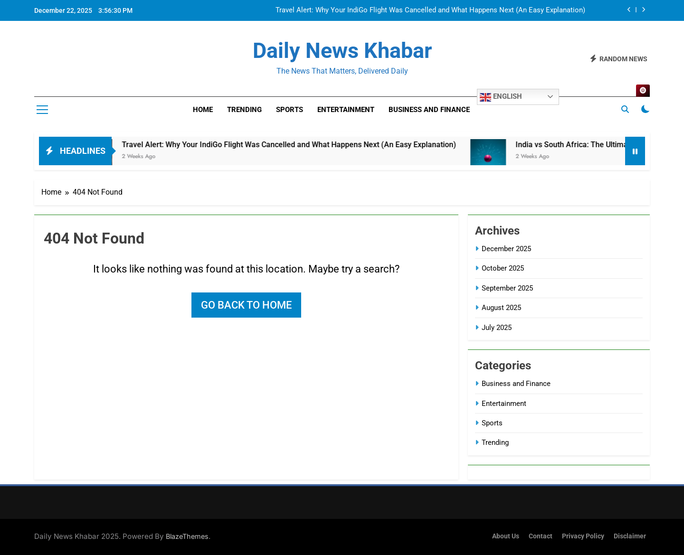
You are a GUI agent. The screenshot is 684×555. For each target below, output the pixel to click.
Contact (540, 536)
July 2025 (497, 327)
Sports (289, 109)
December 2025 (506, 249)
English (501, 97)
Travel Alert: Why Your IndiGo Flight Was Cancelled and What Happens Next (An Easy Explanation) (430, 10)
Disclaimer (630, 536)
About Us (505, 536)
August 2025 (501, 307)
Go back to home (246, 305)
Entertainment (345, 109)
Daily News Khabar (342, 50)
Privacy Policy (583, 536)
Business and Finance (429, 109)
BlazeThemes (187, 536)
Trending (244, 109)
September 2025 (507, 288)
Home (203, 109)
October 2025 (503, 268)
